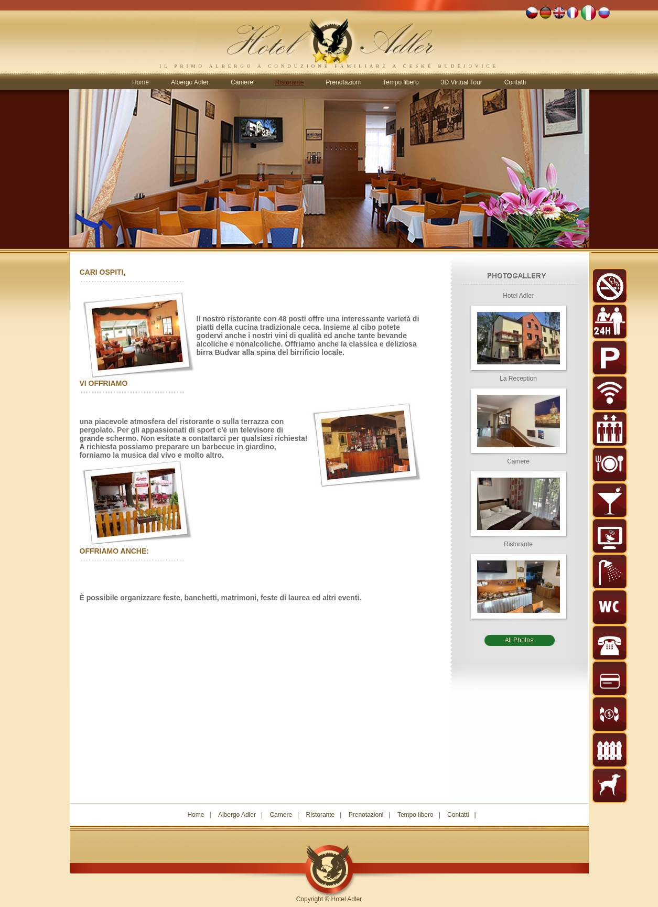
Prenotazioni (343, 82)
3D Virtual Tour (461, 82)
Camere (242, 82)
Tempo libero (401, 82)
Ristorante (320, 814)
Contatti (515, 82)
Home (140, 82)
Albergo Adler (190, 82)
